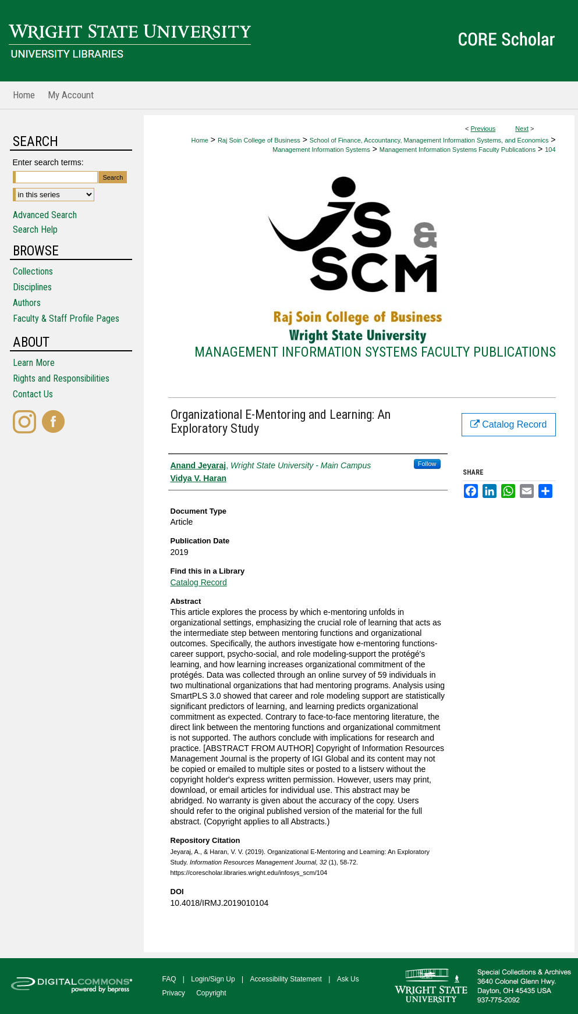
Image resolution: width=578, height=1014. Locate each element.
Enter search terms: (48, 162)
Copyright (211, 993)
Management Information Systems (321, 149)
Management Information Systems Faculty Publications (458, 149)
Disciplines (32, 287)
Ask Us (348, 979)
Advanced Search (45, 214)
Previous (483, 128)
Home (200, 140)
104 (550, 149)
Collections (33, 271)
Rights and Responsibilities (61, 378)
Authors (27, 302)
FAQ (169, 979)
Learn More (34, 362)
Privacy (173, 993)
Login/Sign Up (213, 979)
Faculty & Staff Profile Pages (66, 318)
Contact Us (33, 394)
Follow (427, 463)
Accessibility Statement (286, 979)
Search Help (35, 229)
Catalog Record (199, 582)
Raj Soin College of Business (259, 140)
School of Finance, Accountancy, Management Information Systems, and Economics (429, 140)
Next (522, 128)
